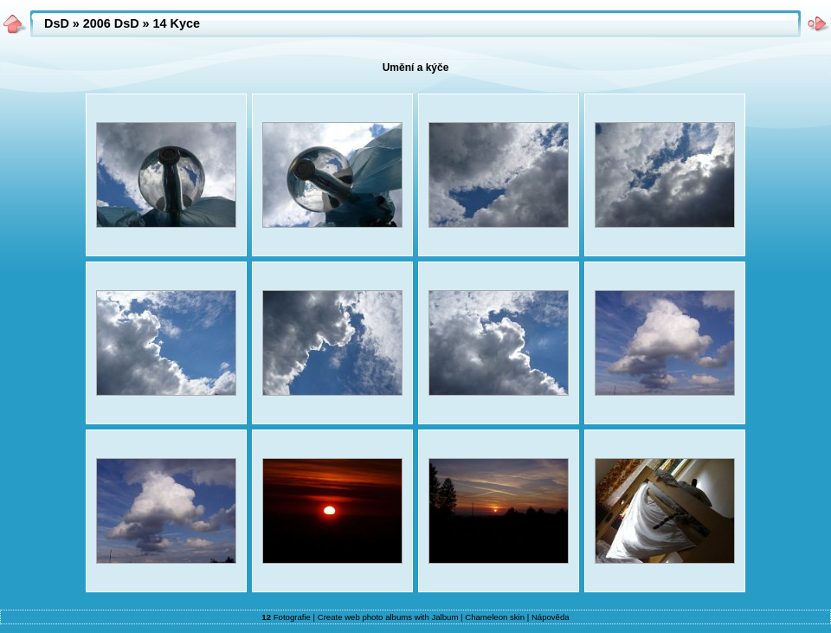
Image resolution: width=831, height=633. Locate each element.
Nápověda (550, 617)
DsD (56, 23)
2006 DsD (111, 23)
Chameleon (486, 617)
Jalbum (444, 617)
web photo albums (378, 617)
